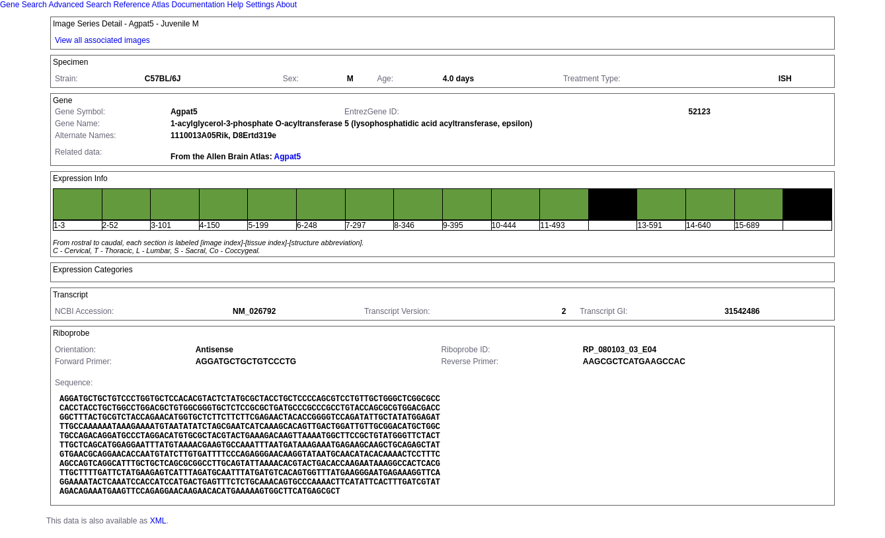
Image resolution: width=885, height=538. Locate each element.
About (286, 4)
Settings (260, 4)
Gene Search (23, 4)
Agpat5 (287, 156)
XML (158, 520)
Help (235, 4)
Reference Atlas (141, 4)
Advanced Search (79, 4)
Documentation (198, 4)
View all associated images (102, 40)
